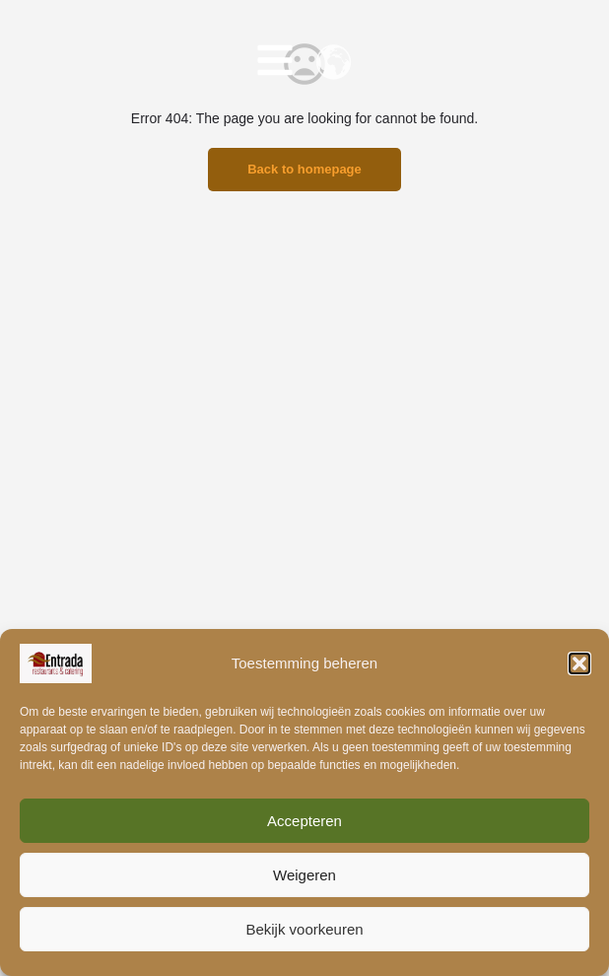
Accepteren (304, 820)
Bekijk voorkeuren (304, 929)
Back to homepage (304, 169)
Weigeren (304, 875)
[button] (579, 663)
